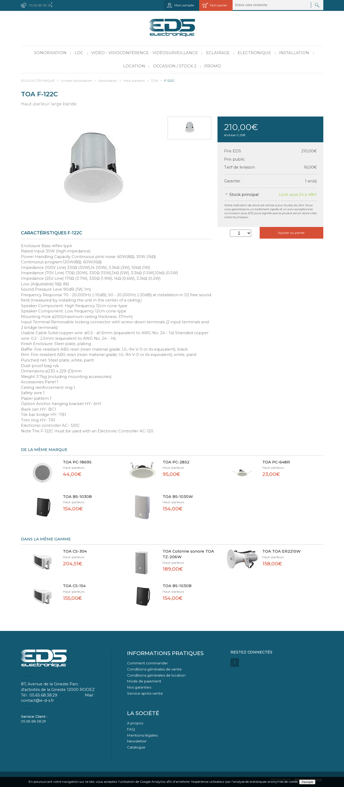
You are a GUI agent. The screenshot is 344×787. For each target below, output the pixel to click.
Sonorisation (50, 52)
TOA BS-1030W (178, 496)
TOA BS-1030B (77, 496)
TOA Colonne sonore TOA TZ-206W (188, 554)
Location (134, 66)
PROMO (212, 66)
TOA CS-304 (75, 551)
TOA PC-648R (276, 462)
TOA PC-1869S (77, 462)
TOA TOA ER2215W (281, 551)
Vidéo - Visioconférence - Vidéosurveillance (144, 52)
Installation (294, 52)
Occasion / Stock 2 (174, 66)
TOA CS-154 (74, 585)
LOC (79, 52)
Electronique (254, 52)
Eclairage (218, 52)
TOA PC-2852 (176, 462)
